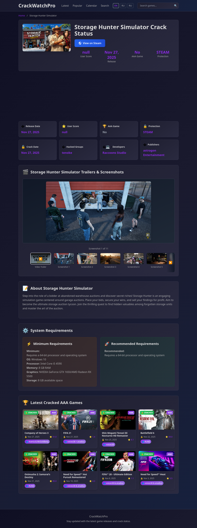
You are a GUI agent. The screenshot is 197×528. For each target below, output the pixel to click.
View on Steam (89, 43)
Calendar (91, 5)
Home (22, 15)
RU (123, 5)
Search (105, 5)
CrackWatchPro (37, 5)
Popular (77, 5)
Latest (65, 5)
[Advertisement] (99, 98)
